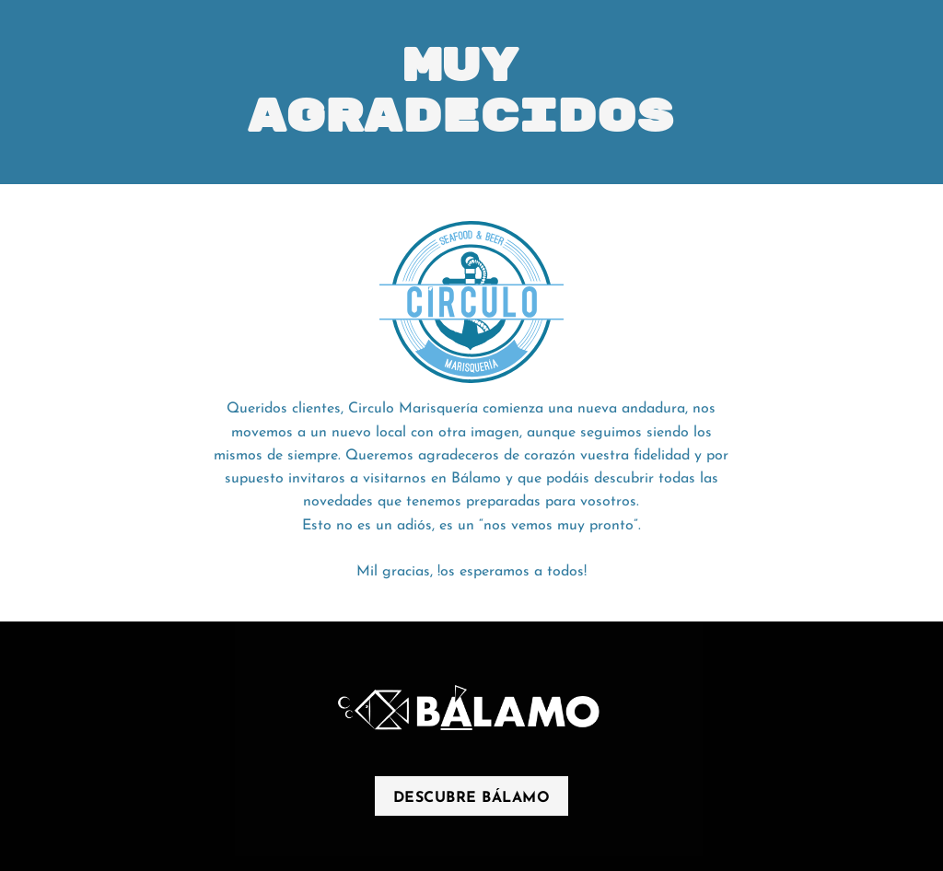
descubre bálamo (472, 798)
